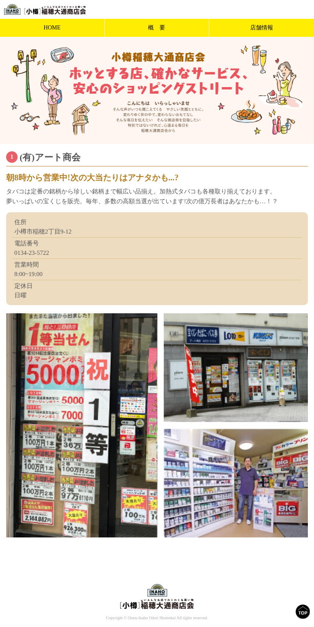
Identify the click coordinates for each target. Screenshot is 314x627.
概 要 (156, 28)
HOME (52, 28)
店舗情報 (261, 28)
